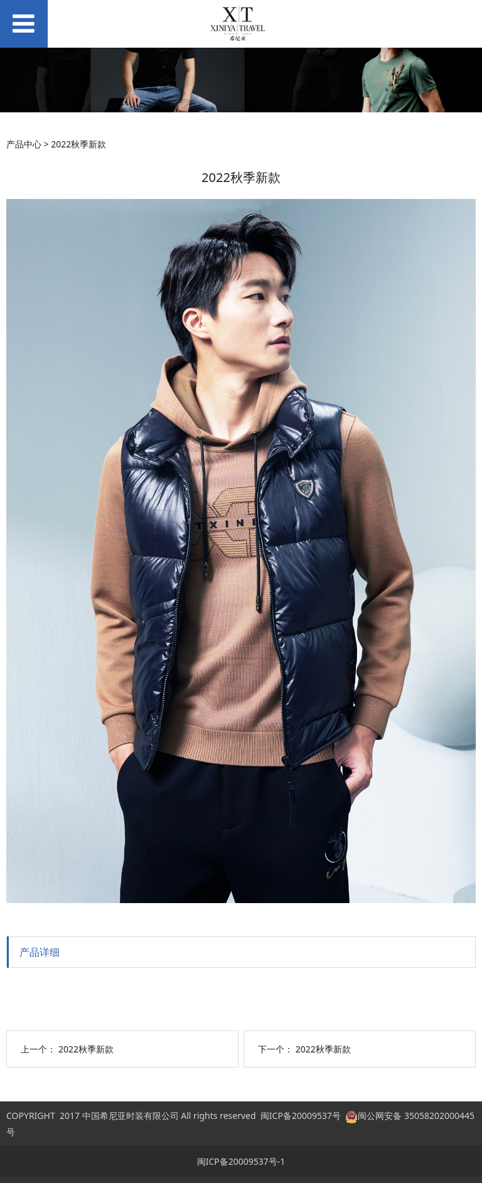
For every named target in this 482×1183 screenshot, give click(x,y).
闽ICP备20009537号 (300, 1115)
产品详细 (39, 952)
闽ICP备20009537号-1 (241, 1161)
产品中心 (23, 144)
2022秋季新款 (86, 1049)
